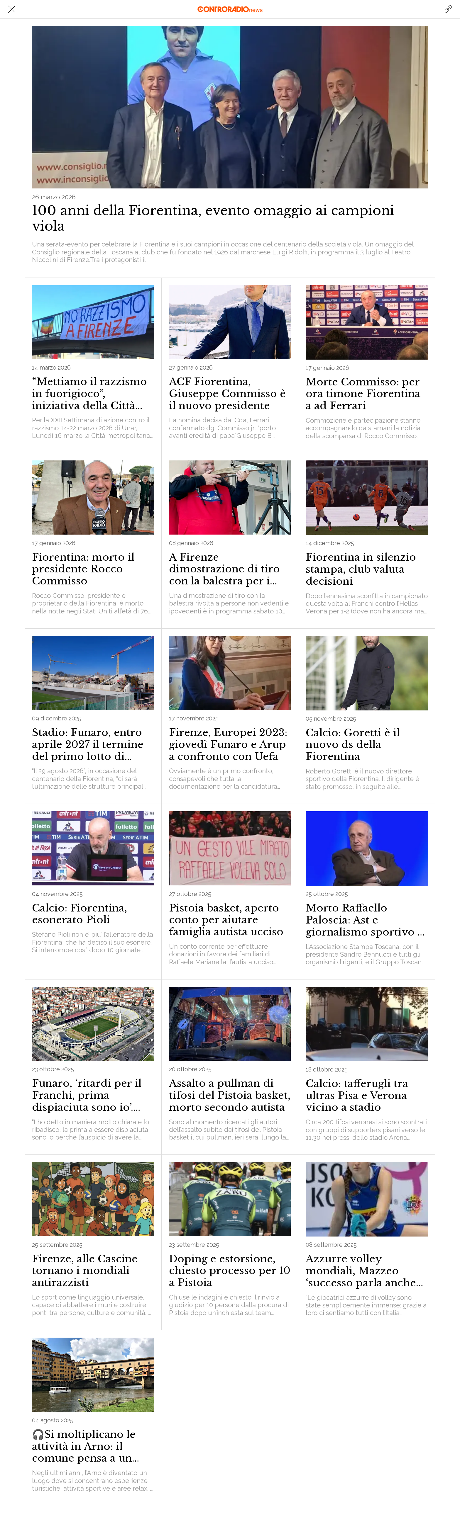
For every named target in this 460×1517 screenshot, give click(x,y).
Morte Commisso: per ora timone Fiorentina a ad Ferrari (363, 394)
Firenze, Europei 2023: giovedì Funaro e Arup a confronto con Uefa (228, 744)
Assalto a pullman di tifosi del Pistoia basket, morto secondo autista (229, 1095)
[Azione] (448, 9)
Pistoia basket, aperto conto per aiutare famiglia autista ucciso (226, 920)
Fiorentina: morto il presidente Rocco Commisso (83, 569)
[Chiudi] (11, 9)
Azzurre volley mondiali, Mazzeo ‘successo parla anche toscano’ (361, 1271)
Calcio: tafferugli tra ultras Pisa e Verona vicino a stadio (357, 1095)
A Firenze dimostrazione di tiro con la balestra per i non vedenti (224, 569)
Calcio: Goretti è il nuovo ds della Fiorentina (353, 745)
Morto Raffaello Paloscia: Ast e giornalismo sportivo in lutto (367, 920)
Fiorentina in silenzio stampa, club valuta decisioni (361, 569)
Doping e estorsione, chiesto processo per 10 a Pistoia (229, 1271)
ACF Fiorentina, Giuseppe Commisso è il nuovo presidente (227, 393)
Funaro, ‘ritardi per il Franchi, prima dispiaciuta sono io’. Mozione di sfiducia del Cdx (92, 1095)
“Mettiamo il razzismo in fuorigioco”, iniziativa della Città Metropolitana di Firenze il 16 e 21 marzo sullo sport (92, 393)
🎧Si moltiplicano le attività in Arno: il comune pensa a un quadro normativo (84, 1446)
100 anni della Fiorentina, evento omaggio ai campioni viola (213, 218)
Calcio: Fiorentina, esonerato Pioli (79, 914)
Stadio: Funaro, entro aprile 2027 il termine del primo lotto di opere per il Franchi (87, 744)
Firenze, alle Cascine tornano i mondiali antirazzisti (85, 1271)
